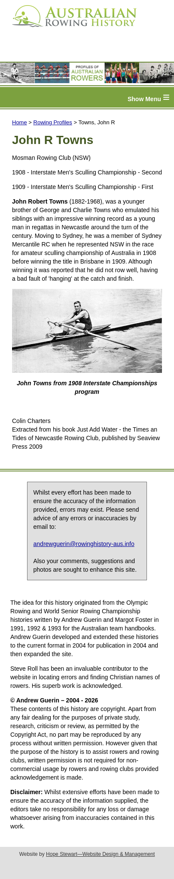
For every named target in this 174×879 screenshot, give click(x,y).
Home (19, 122)
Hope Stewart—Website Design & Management (100, 854)
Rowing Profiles (53, 122)
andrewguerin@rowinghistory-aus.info (84, 543)
